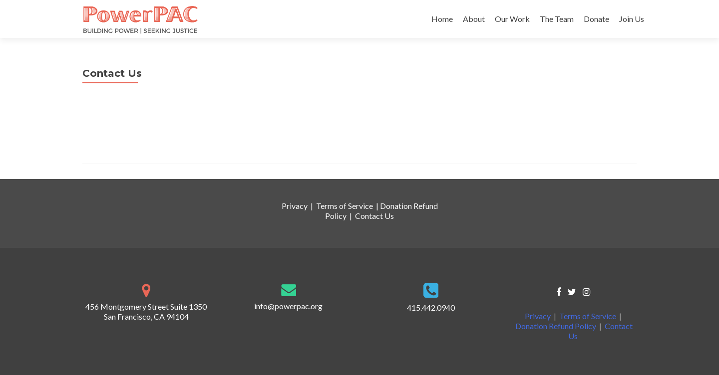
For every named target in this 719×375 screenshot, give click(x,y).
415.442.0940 (106, 136)
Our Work (512, 18)
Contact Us (374, 215)
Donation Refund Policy (555, 326)
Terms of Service (344, 205)
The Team (557, 18)
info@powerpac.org (116, 146)
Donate (596, 18)
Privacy (295, 205)
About (474, 18)
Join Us (631, 18)
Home (442, 18)
